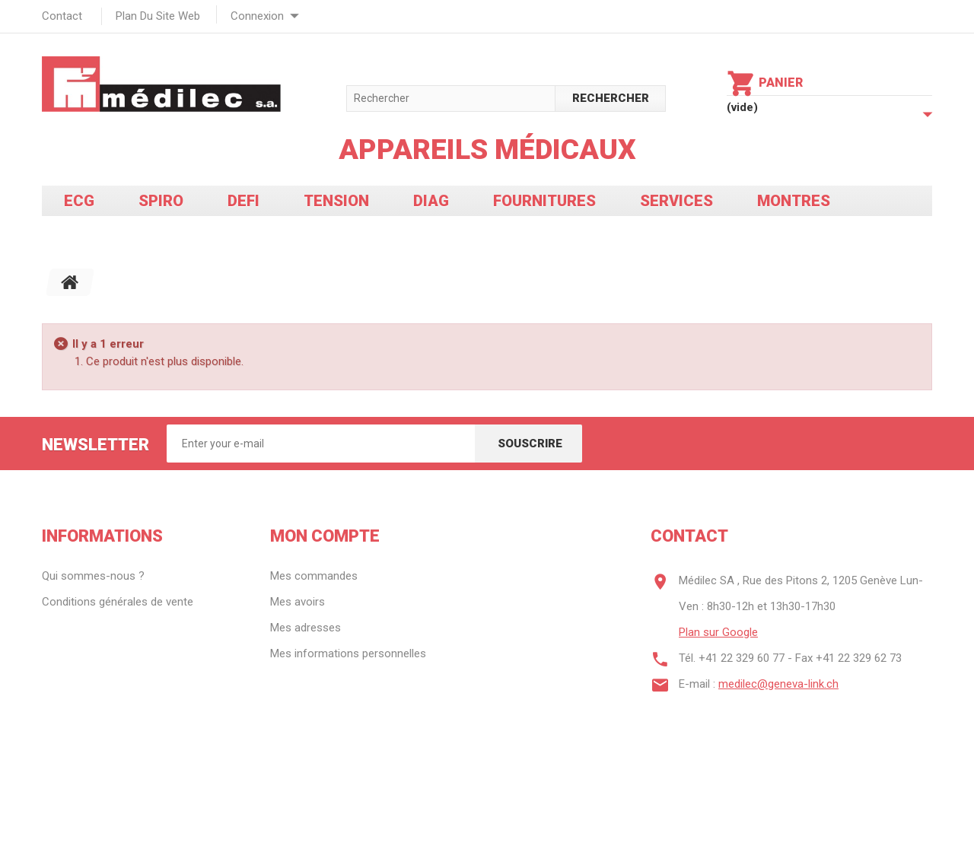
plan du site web (158, 16)
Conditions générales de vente (117, 602)
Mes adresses (305, 627)
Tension (336, 201)
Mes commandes (314, 576)
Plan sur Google (718, 632)
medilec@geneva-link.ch (778, 684)
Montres (793, 201)
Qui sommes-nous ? (93, 576)
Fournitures (544, 201)
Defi (243, 201)
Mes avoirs (297, 602)
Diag (431, 201)
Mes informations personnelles (348, 653)
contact (62, 16)
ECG (79, 201)
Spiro (160, 201)
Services (676, 201)
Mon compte (325, 535)
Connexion (257, 16)
